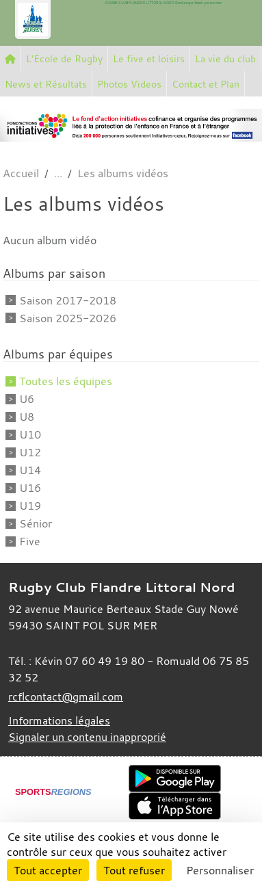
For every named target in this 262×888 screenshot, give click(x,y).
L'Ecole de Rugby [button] (64, 58)
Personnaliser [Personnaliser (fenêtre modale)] (220, 870)
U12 (30, 452)
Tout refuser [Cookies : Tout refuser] (134, 870)
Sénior (35, 523)
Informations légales (59, 720)
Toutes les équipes (65, 381)
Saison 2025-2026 (67, 318)
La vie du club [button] (225, 58)
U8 (26, 416)
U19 (30, 505)
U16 (30, 487)
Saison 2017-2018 (67, 300)
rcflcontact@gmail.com (65, 696)
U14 (30, 470)
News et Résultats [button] (46, 83)
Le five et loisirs (149, 58)
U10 (30, 434)
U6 (26, 398)
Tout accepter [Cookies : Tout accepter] (48, 870)
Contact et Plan (205, 83)
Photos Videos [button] (129, 83)
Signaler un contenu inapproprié (87, 736)
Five (29, 541)
